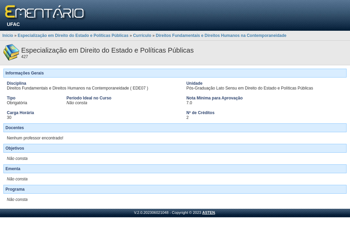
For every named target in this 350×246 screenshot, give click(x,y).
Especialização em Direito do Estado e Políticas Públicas (73, 35)
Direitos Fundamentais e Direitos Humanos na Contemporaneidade (221, 35)
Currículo (142, 35)
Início (7, 35)
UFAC (13, 24)
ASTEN (208, 212)
